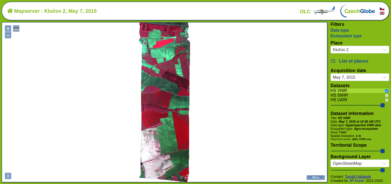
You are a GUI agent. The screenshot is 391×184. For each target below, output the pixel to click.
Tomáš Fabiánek (358, 177)
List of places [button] (349, 61)
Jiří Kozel (356, 181)
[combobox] (332, 50)
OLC (317, 11)
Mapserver (23, 11)
